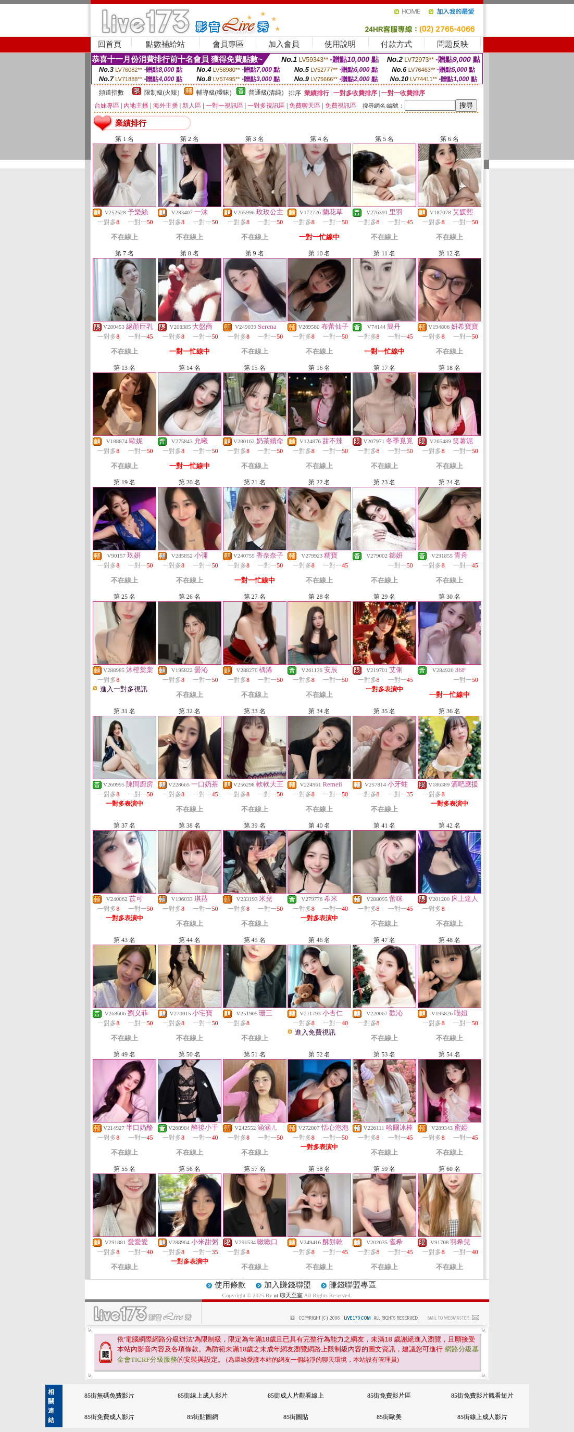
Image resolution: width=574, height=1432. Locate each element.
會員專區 (228, 44)
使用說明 (340, 44)
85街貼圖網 (202, 1417)
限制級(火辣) (162, 92)
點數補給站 (165, 44)
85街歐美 (389, 1417)
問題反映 (452, 44)
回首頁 (109, 44)
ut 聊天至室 (288, 1295)
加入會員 (284, 44)
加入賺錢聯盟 (287, 1285)
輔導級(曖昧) (214, 92)
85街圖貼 (295, 1417)
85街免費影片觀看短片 (482, 1395)
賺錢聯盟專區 (352, 1285)
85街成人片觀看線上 (296, 1395)
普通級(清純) (266, 92)
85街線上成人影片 (203, 1395)
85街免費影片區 (389, 1395)
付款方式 (396, 44)
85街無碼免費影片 (109, 1395)
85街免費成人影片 (109, 1417)
